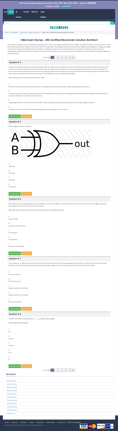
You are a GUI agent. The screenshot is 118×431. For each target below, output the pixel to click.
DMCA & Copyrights (74, 422)
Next (72, 57)
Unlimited (11, 12)
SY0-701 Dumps (12, 404)
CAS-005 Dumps (12, 407)
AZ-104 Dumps (11, 394)
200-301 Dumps (12, 384)
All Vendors (18, 14)
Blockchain (14, 32)
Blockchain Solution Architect (29, 32)
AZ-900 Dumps (11, 381)
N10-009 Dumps (12, 400)
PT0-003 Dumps (12, 410)
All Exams (24, 422)
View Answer (14, 116)
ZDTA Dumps (11, 413)
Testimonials (34, 12)
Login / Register (43, 14)
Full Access (26, 116)
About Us (15, 422)
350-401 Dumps (12, 387)
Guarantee (26, 12)
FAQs (31, 422)
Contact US (61, 422)
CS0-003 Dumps (12, 397)
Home (5, 12)
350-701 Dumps (12, 391)
